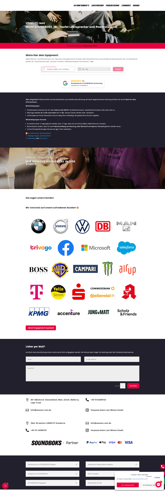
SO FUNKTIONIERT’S (81, 5)
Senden (133, 387)
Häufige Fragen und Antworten (39, 137)
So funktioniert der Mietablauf (39, 135)
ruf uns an (43, 140)
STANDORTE (126, 5)
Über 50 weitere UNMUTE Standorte (48, 424)
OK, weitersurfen (128, 485)
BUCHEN (136, 5)
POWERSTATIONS (112, 5)
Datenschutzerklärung (138, 479)
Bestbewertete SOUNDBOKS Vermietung (86, 85)
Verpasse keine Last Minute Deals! (107, 411)
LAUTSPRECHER (97, 5)
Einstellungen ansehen (151, 485)
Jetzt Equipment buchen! (41, 329)
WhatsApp (31, 140)
